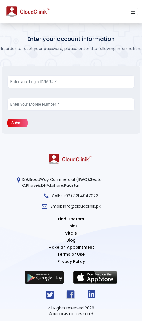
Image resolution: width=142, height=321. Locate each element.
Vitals (71, 233)
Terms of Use (71, 254)
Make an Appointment (71, 247)
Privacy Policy (71, 261)
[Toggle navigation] (133, 12)
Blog (71, 240)
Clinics (71, 226)
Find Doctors (71, 219)
